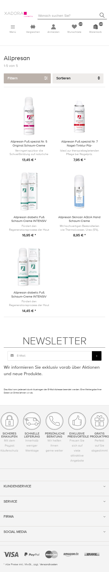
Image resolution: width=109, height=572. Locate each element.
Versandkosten (49, 564)
